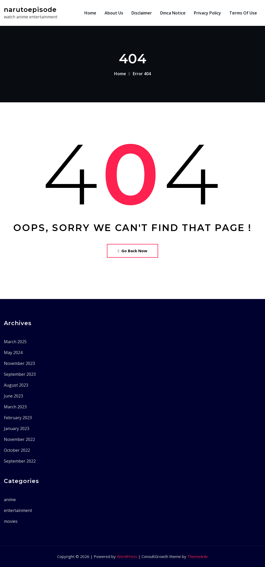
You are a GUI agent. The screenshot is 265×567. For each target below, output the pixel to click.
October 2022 (17, 450)
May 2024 (13, 352)
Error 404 (142, 73)
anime (10, 499)
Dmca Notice (173, 13)
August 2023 (16, 385)
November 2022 (19, 439)
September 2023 (20, 374)
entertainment (18, 510)
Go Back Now (132, 250)
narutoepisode (30, 9)
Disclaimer (141, 13)
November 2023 (19, 363)
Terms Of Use (243, 13)
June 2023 (13, 396)
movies (11, 521)
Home (90, 13)
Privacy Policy (207, 13)
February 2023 (18, 417)
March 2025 (15, 341)
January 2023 (16, 428)
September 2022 (20, 461)
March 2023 (15, 407)
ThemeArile (197, 556)
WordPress (127, 556)
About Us (114, 13)
